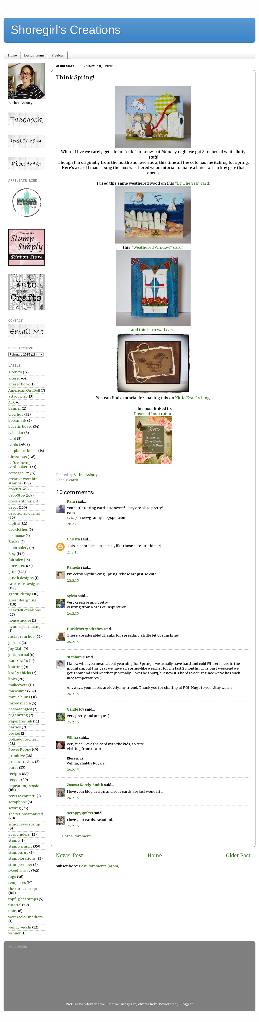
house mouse (19, 620)
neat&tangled (20, 709)
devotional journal (24, 513)
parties (14, 727)
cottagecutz (18, 473)
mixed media (19, 703)
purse (13, 767)
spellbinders (19, 834)
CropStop (16, 495)
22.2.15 (73, 580)
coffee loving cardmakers (19, 465)
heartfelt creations (24, 610)
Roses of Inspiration (153, 413)
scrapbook (17, 802)
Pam (71, 501)
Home (12, 55)
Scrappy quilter (80, 813)
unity (12, 911)
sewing (14, 808)
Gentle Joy (75, 709)
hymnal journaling (24, 626)
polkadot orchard (23, 739)
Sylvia (72, 596)
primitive (16, 756)
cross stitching (21, 501)
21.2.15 (72, 552)
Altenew (15, 372)
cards (74, 480)
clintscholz (147, 1004)
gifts (12, 572)
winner (14, 933)
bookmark (17, 420)
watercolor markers (25, 917)
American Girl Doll (24, 390)
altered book (19, 384)
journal (14, 643)
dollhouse (16, 536)
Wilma (72, 738)
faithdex (15, 560)
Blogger (186, 1004)
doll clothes (18, 529)
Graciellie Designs (24, 584)
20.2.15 (73, 524)
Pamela (73, 567)
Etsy (12, 554)
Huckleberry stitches (85, 629)
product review (21, 761)
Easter (14, 541)
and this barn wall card (153, 329)
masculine (17, 691)
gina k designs (21, 578)
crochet (15, 489)
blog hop (16, 414)
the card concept (22, 889)
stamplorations (22, 858)
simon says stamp (24, 824)
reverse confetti (22, 796)
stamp (14, 840)
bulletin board (20, 426)
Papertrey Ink (20, 721)
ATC (11, 402)
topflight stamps (23, 899)
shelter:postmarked (25, 814)
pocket (14, 733)
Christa (73, 539)
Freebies (58, 55)
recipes (14, 774)
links (12, 679)
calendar (16, 433)
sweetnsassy (19, 870)
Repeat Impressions (25, 786)
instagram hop (21, 636)
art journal (17, 396)
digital (14, 523)
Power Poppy (19, 749)
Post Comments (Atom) (99, 866)
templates (17, 883)
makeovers (18, 685)
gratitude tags (20, 594)
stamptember (20, 865)
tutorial (14, 905)
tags (12, 877)
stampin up (18, 852)
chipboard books (23, 451)
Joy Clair (15, 649)
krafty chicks (19, 673)
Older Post (238, 856)
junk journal (18, 655)
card (12, 438)
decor (13, 507)
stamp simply (20, 846)
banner (14, 408)
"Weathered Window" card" (157, 247)
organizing (18, 715)
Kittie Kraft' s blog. (192, 397)
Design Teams (34, 55)
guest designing (22, 600)
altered (14, 378)
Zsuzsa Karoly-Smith (85, 785)
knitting (15, 667)
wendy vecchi (19, 927)
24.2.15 (73, 613)
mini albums (19, 697)
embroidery (18, 548)
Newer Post (69, 856)
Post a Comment (76, 836)
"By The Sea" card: (192, 183)
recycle (14, 780)
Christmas (17, 457)
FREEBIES (16, 566)
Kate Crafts (18, 661)
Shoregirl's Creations (66, 30)
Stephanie (76, 657)
